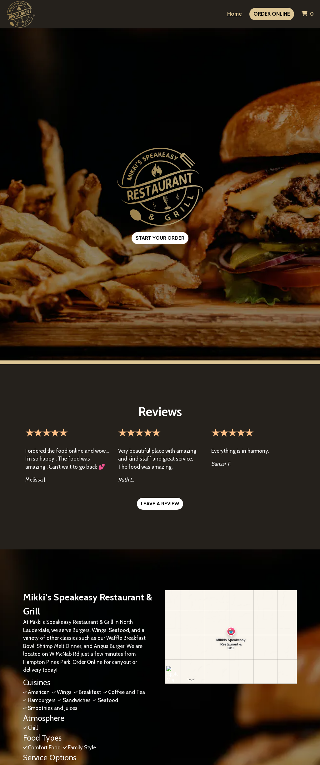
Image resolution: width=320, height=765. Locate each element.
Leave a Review (160, 504)
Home (234, 14)
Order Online (271, 14)
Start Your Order (160, 238)
